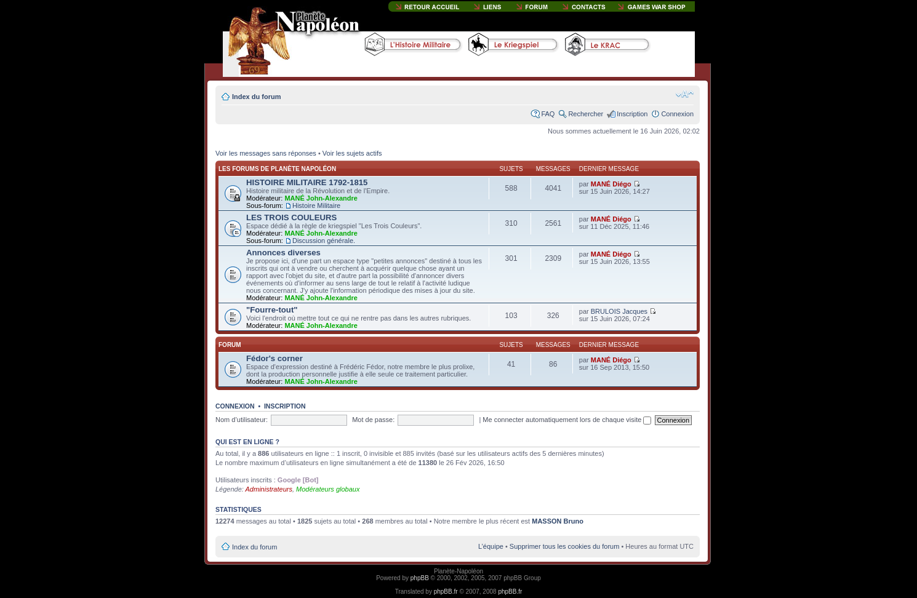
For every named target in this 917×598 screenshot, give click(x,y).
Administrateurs (269, 489)
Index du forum (256, 96)
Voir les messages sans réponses (265, 153)
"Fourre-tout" (272, 309)
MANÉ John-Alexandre (321, 198)
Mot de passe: (373, 419)
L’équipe (490, 546)
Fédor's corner (274, 358)
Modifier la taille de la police (685, 94)
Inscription (632, 114)
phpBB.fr (446, 591)
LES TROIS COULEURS (291, 217)
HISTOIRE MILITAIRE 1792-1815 (306, 182)
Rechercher (585, 114)
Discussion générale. (323, 240)
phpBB (419, 578)
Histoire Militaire (316, 205)
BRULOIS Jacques (619, 311)
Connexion (677, 114)
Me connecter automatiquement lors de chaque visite (567, 419)
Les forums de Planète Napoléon (277, 168)
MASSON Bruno (557, 521)
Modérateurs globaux (327, 489)
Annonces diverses (283, 252)
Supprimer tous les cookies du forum (565, 546)
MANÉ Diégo (611, 184)
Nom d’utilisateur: (241, 419)
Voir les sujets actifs (352, 153)
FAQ (548, 114)
